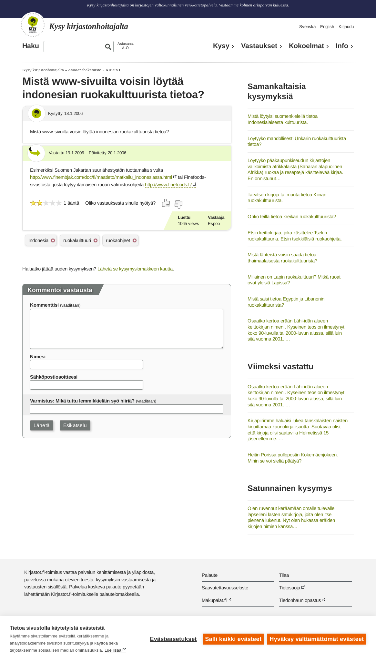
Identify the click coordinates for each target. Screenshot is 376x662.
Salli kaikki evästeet (233, 639)
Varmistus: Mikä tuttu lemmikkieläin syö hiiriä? (82, 400)
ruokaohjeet (118, 240)
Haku (30, 46)
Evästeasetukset (173, 639)
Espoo (214, 223)
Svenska (307, 26)
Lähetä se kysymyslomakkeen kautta (135, 268)
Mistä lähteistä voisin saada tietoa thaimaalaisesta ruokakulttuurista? (282, 257)
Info (342, 46)
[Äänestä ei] (178, 204)
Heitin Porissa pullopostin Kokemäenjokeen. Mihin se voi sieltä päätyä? (293, 457)
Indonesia (38, 240)
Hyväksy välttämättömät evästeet (316, 639)
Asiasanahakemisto (84, 69)
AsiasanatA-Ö (125, 46)
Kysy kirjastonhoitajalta (43, 69)
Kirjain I (113, 69)
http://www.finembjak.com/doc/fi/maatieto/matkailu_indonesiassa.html (101, 177)
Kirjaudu (346, 26)
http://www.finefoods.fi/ (168, 184)
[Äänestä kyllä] (166, 203)
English (327, 26)
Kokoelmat (306, 46)
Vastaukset (259, 46)
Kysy (221, 46)
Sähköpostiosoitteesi (53, 377)
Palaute (210, 575)
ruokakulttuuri (77, 240)
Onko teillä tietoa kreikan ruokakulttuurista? (292, 216)
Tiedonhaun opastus (300, 600)
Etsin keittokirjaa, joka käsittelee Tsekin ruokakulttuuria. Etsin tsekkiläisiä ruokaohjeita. (295, 235)
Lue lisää (113, 650)
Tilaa (284, 575)
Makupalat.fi (214, 600)
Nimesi (38, 356)
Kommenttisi (44, 305)
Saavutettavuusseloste (225, 587)
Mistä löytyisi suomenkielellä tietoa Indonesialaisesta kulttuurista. (283, 119)
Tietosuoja (289, 587)
